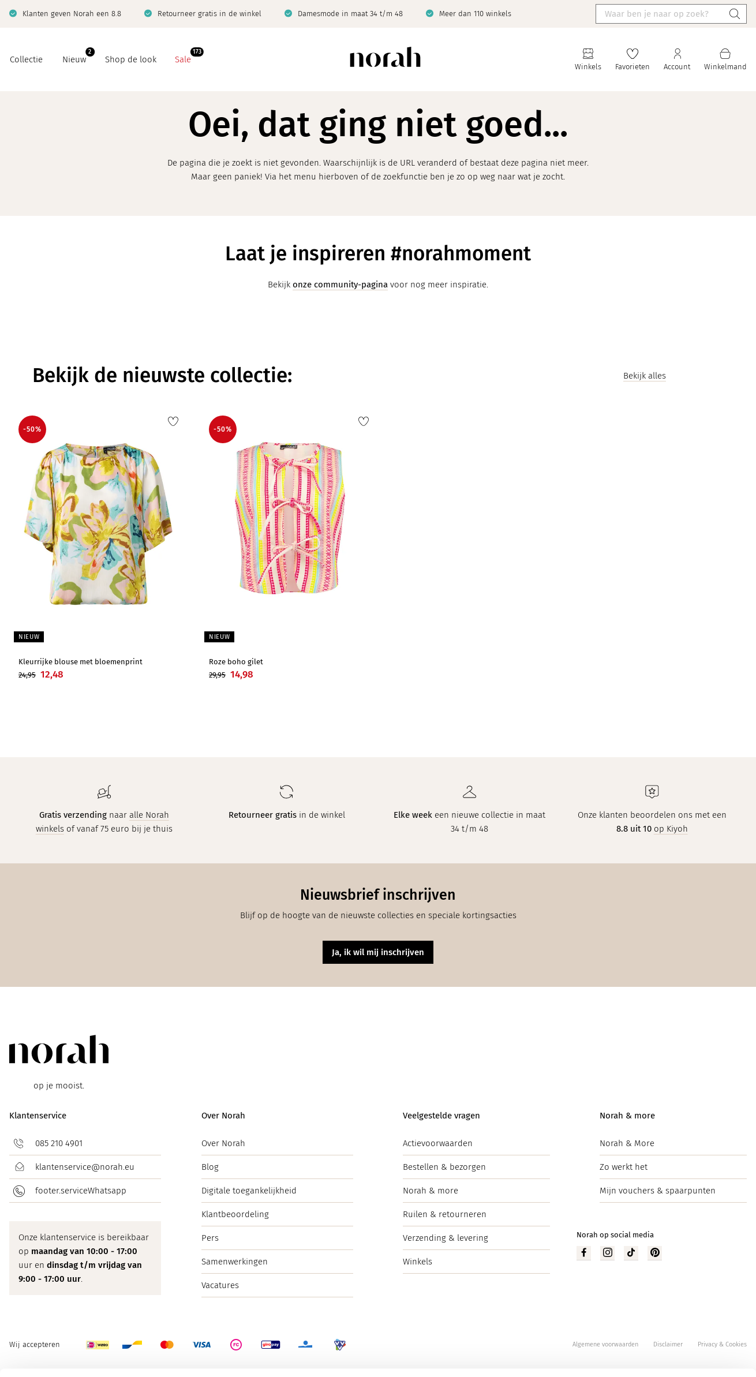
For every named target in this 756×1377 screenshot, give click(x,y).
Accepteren (660, 1315)
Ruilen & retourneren (444, 1214)
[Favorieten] (632, 59)
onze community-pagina (340, 284)
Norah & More (627, 1143)
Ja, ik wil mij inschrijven (378, 952)
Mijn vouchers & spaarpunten (658, 1190)
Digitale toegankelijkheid (249, 1190)
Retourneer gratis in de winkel (209, 13)
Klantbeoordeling (235, 1214)
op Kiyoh (671, 829)
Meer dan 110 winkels (475, 13)
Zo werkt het (624, 1167)
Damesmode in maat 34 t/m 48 (350, 13)
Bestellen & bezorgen (444, 1167)
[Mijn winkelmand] (725, 59)
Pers (210, 1238)
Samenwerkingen (234, 1261)
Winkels (417, 1261)
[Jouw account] (677, 59)
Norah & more (430, 1190)
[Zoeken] (734, 14)
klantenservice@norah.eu (84, 1167)
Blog (210, 1167)
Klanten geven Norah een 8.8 (72, 13)
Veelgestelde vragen (441, 1115)
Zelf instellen (660, 1347)
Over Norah (223, 1115)
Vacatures (220, 1285)
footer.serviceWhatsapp (80, 1190)
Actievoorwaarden (438, 1143)
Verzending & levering (445, 1238)
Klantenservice (37, 1115)
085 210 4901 (59, 1143)
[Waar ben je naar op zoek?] (660, 14)
